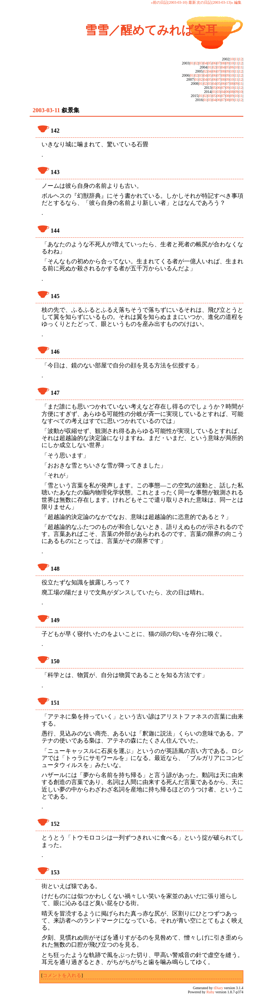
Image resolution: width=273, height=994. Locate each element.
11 (236, 59)
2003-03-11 (46, 110)
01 (192, 63)
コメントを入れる (62, 975)
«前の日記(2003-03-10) (169, 2)
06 (214, 63)
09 (227, 63)
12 (241, 59)
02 (196, 63)
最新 (192, 2)
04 (205, 63)
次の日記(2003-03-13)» (215, 2)
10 (232, 59)
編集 (237, 2)
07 (218, 63)
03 (201, 63)
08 (223, 63)
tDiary (218, 988)
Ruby (211, 992)
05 (209, 63)
